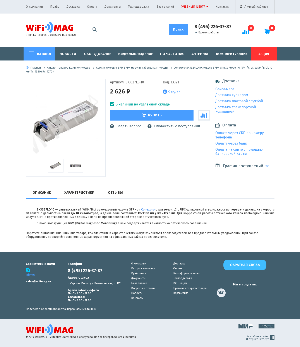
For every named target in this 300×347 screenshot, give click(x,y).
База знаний (165, 7)
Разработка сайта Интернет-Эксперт (260, 338)
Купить (152, 115)
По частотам (171, 54)
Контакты (222, 7)
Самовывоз (224, 89)
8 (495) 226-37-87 (212, 26)
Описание (42, 192)
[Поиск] (178, 29)
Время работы (206, 32)
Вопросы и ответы (143, 288)
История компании (143, 268)
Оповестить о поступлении (173, 126)
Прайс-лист (138, 273)
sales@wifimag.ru (38, 281)
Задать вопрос (125, 126)
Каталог (44, 54)
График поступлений (239, 165)
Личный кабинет (256, 7)
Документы (113, 7)
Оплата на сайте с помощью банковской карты (239, 151)
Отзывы (115, 192)
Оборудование (97, 54)
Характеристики (79, 192)
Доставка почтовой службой (239, 101)
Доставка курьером (231, 95)
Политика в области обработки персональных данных (61, 309)
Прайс (54, 7)
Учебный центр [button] (193, 7)
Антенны (200, 54)
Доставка (73, 7)
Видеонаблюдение (135, 54)
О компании (34, 7)
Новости (68, 54)
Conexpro (148, 209)
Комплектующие (232, 54)
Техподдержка (138, 7)
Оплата (92, 7)
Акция (264, 54)
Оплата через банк (231, 143)
